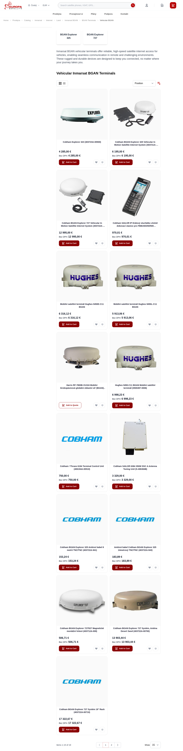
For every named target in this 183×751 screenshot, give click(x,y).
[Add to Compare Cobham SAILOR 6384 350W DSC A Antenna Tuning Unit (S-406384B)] (155, 486)
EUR (46, 5)
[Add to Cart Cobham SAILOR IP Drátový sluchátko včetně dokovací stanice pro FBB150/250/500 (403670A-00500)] (122, 243)
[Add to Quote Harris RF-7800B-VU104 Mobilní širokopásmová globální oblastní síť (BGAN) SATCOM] (70, 405)
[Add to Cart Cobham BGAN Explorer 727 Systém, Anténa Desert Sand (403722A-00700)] (122, 648)
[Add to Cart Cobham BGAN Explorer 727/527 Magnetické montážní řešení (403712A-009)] (69, 648)
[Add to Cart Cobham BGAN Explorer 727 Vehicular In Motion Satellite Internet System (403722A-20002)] (69, 243)
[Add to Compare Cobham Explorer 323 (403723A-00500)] (102, 162)
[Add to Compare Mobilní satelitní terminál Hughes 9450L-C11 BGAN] (155, 324)
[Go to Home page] (13, 5)
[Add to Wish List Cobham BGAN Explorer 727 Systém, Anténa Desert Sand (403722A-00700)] (149, 648)
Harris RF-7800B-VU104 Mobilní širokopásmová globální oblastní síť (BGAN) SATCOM (82, 386)
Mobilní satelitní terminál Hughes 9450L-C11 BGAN (135, 305)
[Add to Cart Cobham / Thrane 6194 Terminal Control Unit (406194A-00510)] (69, 486)
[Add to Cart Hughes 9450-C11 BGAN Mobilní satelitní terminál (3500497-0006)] (122, 405)
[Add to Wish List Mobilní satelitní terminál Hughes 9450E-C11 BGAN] (96, 324)
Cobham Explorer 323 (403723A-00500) (82, 142)
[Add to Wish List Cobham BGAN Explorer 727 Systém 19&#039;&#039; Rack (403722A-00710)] (96, 729)
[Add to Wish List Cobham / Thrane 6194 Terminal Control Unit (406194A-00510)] (96, 486)
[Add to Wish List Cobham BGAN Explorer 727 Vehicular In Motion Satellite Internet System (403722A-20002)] (96, 243)
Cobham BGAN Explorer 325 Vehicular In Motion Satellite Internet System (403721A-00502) (135, 143)
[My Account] (147, 5)
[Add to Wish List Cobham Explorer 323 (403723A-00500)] (96, 162)
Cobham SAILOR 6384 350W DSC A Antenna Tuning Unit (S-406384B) (135, 467)
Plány (93, 14)
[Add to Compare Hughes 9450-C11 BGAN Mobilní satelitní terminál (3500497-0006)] (155, 405)
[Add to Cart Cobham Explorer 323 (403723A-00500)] (69, 162)
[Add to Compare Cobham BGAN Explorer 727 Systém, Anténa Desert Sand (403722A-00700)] (155, 648)
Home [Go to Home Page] (5, 20)
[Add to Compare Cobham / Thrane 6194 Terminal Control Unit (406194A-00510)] (102, 486)
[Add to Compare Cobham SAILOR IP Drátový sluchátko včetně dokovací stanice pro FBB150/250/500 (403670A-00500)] (155, 243)
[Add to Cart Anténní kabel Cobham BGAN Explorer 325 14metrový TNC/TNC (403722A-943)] (122, 567)
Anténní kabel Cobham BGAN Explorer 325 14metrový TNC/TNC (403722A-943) (135, 548)
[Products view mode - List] (64, 83)
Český (34, 5)
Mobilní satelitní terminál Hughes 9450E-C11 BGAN (82, 305)
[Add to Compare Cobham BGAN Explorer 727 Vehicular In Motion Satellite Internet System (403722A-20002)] (102, 243)
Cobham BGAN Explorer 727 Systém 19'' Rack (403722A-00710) (82, 710)
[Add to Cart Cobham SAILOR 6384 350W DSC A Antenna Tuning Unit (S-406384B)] (122, 486)
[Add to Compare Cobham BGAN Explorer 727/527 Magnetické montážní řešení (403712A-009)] (102, 648)
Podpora (108, 14)
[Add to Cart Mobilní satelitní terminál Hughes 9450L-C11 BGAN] (122, 324)
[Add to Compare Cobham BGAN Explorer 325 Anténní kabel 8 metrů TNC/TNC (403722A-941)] (102, 567)
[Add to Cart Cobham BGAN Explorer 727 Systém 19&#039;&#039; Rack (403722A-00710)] (69, 729)
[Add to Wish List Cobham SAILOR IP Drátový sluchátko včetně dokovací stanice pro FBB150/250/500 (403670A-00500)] (149, 243)
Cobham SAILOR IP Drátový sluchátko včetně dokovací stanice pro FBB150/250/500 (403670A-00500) (135, 224)
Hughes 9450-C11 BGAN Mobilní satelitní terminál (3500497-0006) (135, 386)
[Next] (117, 745)
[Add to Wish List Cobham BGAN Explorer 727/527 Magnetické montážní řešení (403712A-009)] (96, 648)
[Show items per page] (155, 745)
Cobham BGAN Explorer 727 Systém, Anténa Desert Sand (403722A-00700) (135, 629)
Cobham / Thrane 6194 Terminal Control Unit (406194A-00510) (82, 467)
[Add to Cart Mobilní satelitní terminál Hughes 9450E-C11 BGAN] (69, 324)
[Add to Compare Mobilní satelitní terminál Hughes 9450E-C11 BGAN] (102, 324)
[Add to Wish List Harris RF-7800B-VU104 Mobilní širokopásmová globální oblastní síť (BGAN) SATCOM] (96, 405)
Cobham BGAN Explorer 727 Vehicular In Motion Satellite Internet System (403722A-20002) (82, 224)
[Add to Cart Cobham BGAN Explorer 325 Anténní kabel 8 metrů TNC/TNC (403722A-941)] (69, 567)
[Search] (133, 5)
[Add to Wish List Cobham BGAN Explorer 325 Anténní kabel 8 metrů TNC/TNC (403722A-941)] (96, 567)
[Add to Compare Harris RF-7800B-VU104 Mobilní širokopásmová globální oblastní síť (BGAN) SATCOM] (102, 405)
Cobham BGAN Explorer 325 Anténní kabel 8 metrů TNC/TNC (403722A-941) (82, 548)
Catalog (27, 20)
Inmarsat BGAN (71, 20)
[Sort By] (144, 83)
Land (58, 20)
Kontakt (124, 14)
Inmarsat (38, 20)
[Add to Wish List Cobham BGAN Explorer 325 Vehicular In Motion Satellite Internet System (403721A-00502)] (149, 162)
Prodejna (57, 14)
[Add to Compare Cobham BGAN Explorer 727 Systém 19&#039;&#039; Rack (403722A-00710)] (102, 729)
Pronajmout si (76, 14)
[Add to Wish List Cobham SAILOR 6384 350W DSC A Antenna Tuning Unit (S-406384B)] (149, 486)
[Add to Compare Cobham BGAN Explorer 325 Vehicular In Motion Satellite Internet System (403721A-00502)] (155, 162)
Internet (49, 20)
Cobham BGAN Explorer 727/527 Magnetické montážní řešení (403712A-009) (82, 629)
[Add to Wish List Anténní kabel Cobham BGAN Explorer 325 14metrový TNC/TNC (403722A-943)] (149, 567)
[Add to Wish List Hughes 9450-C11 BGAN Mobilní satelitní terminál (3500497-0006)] (149, 405)
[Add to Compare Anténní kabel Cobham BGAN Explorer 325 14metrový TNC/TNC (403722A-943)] (155, 567)
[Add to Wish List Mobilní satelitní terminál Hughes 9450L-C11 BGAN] (149, 324)
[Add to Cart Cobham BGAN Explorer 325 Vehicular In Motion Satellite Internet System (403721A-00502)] (122, 162)
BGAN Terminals (89, 20)
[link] (99, 745)
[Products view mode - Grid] (60, 83)
